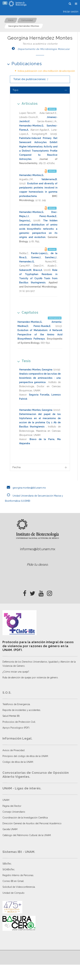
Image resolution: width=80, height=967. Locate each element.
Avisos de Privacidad (13, 750)
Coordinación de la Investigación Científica (25, 817)
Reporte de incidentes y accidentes (21, 710)
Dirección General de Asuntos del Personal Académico (31, 823)
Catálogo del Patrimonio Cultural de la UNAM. (26, 835)
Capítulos (26, 312)
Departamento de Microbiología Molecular (40, 49)
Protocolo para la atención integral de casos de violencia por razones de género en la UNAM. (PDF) (38, 646)
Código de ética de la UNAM (17, 762)
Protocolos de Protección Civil (18, 722)
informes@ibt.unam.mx (37, 549)
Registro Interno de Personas (17, 875)
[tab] (40, 90)
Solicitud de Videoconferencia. (18, 887)
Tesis (23, 361)
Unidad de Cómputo (13, 893)
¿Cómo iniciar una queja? (15, 671)
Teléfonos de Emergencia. (16, 704)
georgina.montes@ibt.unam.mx (25, 487)
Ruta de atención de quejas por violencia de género (30, 677)
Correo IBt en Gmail (13, 881)
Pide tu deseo (37, 565)
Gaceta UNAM (9, 829)
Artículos (26, 103)
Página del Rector (11, 806)
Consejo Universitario (13, 811)
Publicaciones (23, 63)
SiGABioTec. (8, 869)
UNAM (5, 800)
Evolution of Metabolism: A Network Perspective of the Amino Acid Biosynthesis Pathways (40, 334)
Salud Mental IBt (11, 716)
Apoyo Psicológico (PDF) (15, 727)
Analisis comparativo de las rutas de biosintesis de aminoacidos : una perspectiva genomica (40, 377)
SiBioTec (6, 863)
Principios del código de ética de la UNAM (25, 756)
